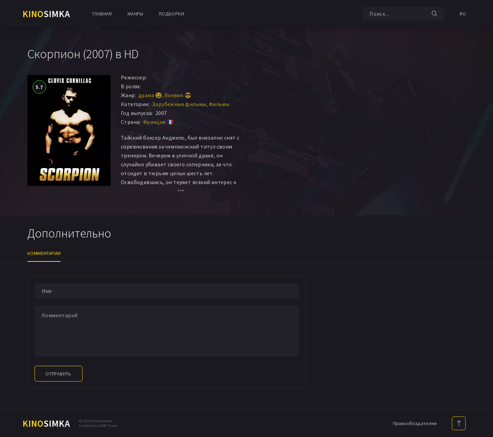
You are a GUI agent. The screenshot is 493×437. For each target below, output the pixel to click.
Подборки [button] (171, 14)
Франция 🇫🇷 (158, 121)
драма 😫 (150, 95)
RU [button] (463, 14)
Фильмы (219, 104)
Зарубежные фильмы (179, 104)
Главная (102, 14)
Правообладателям (415, 423)
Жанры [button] (135, 14)
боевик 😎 (178, 95)
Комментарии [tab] (44, 253)
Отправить (59, 374)
